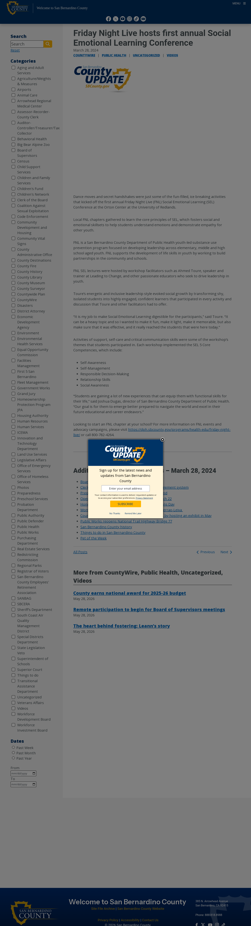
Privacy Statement (144, 498)
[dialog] (125, 478)
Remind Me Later (133, 513)
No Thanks (114, 513)
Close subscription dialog (162, 440)
